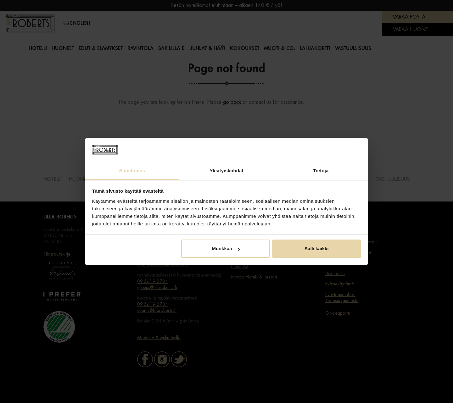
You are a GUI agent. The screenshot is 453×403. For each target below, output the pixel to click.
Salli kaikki (317, 248)
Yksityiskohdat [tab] (226, 170)
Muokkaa (225, 248)
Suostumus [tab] (132, 170)
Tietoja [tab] (321, 170)
